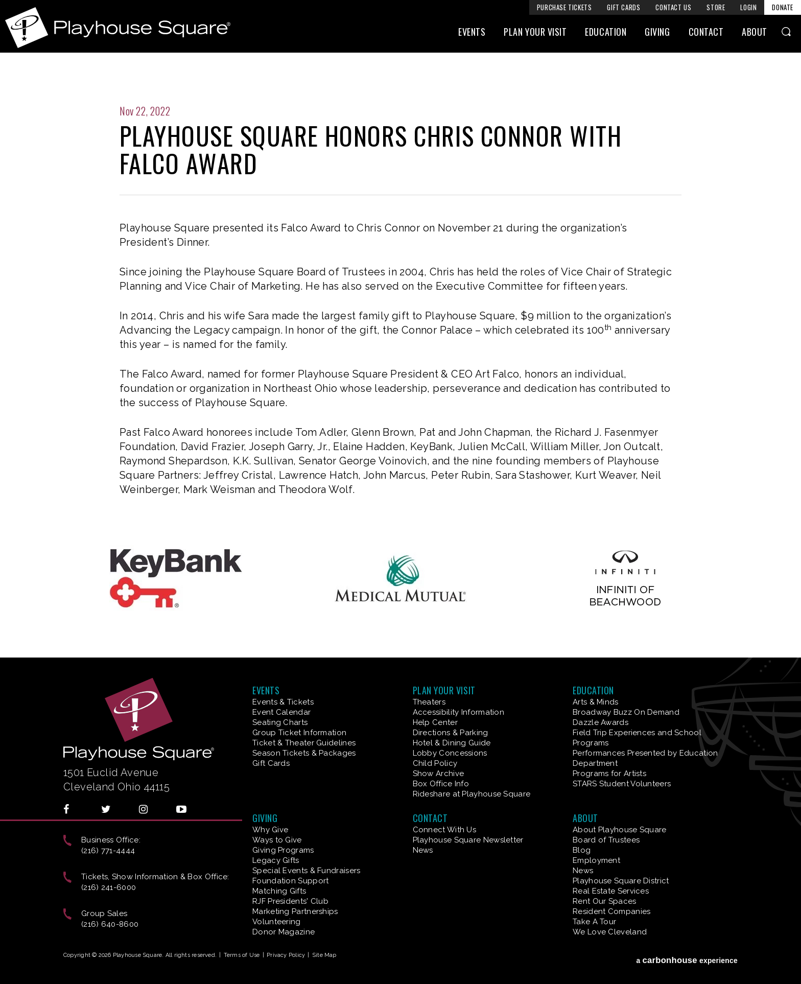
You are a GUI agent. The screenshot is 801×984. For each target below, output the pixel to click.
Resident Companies (611, 911)
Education (605, 34)
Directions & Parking (450, 732)
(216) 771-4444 (108, 850)
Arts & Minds (596, 702)
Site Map (324, 955)
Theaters (429, 702)
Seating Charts (280, 722)
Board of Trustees (606, 840)
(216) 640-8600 (109, 924)
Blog (582, 850)
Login (748, 7)
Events (471, 34)
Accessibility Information (459, 712)
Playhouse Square (125, 27)
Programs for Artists (609, 773)
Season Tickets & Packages (304, 753)
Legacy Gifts (275, 860)
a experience (687, 957)
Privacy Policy (286, 955)
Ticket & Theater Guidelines (304, 742)
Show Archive (438, 773)
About (754, 34)
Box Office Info (441, 783)
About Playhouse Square (620, 829)
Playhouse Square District (621, 880)
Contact (706, 34)
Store (715, 7)
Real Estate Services (611, 891)
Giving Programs (283, 850)
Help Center (435, 722)
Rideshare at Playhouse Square (472, 794)
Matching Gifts (279, 891)
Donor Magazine (283, 931)
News (423, 850)
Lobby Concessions (450, 753)
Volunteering (276, 921)
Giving (657, 34)
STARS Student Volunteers (622, 783)
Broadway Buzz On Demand (626, 712)
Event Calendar (281, 712)
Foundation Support (290, 880)
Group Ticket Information (299, 732)
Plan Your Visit (535, 34)
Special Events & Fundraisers (306, 870)
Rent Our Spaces (605, 901)
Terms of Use (242, 955)
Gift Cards (623, 7)
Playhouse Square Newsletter (468, 840)
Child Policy (435, 763)
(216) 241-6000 (108, 887)
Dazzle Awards (600, 722)
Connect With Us (445, 829)
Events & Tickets (283, 702)
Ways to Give (277, 840)
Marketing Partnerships (295, 911)
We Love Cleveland (610, 931)
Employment (596, 860)
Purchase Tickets (564, 7)
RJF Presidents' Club (290, 901)
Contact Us (673, 7)
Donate (782, 7)
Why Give (270, 829)
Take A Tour (594, 921)
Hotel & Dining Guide (452, 742)
